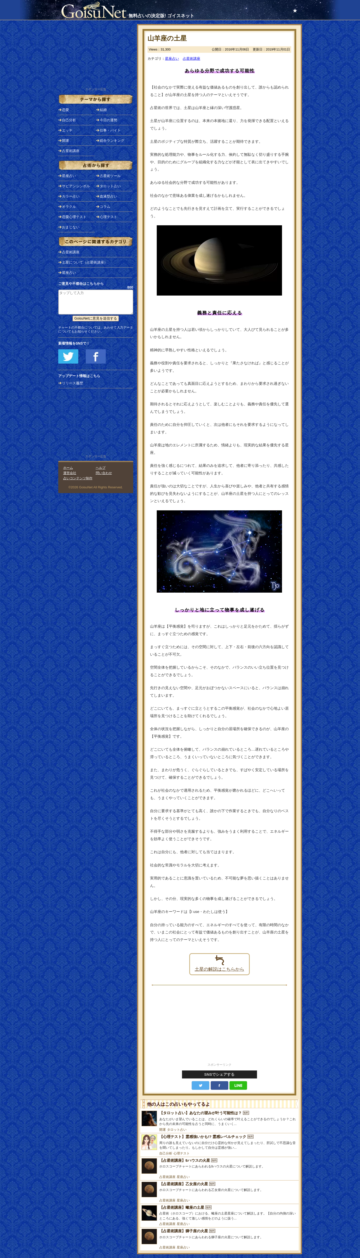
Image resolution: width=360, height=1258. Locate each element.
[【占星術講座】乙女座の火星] (219, 1189)
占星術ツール (110, 176)
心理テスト (182, 1153)
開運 (162, 1129)
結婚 (103, 110)
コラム (105, 207)
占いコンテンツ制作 (77, 478)
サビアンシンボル (76, 186)
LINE (238, 1085)
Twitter (200, 1085)
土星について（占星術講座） (85, 262)
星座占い (172, 59)
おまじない (71, 227)
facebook (219, 1085)
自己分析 (165, 1153)
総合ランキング (112, 141)
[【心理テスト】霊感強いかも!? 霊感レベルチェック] (219, 1142)
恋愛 (65, 110)
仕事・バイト (110, 130)
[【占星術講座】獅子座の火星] (219, 1236)
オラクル (69, 207)
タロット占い (176, 1129)
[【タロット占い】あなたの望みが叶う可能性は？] (219, 1118)
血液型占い (108, 196)
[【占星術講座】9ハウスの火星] (219, 1166)
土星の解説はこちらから (219, 963)
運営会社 (69, 473)
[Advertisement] (220, 1027)
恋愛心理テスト (74, 217)
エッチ (67, 130)
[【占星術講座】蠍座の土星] (219, 1213)
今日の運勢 (108, 120)
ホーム (68, 468)
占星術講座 (191, 59)
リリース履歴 (72, 383)
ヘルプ (101, 468)
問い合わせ (104, 473)
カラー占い (71, 196)
